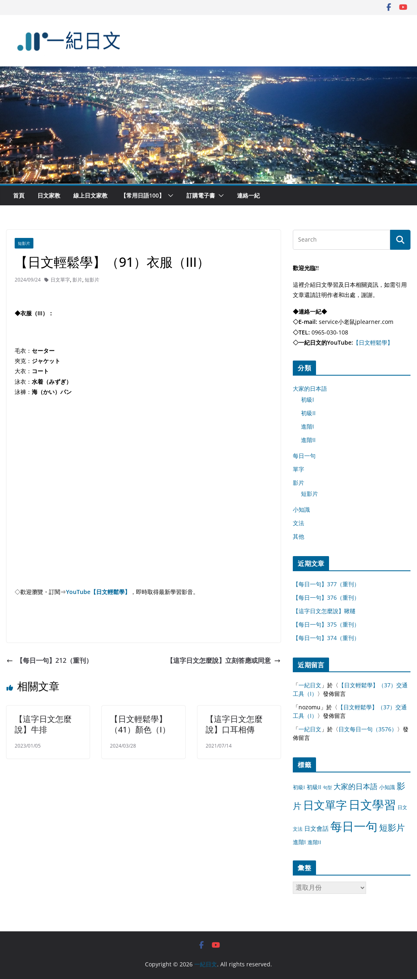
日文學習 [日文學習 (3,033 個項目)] (372, 804)
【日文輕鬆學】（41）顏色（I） (140, 724)
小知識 (301, 509)
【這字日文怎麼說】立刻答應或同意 (224, 660)
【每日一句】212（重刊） (49, 660)
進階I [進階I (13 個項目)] (299, 842)
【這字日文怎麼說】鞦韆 (324, 611)
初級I (307, 399)
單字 (298, 469)
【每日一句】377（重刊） (326, 584)
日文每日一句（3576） (367, 729)
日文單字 (60, 279)
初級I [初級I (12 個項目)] (299, 787)
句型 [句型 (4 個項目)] (327, 787)
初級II (308, 413)
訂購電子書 (201, 195)
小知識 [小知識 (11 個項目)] (387, 787)
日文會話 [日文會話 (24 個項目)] (316, 828)
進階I (307, 426)
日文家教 (48, 195)
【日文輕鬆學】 (373, 342)
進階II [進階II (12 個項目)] (314, 842)
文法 (298, 523)
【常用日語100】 (143, 195)
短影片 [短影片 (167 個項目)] (392, 827)
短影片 (24, 243)
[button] (169, 195)
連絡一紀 (248, 195)
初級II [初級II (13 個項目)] (314, 787)
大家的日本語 (310, 388)
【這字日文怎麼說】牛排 (43, 724)
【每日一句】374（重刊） (326, 638)
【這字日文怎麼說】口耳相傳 (234, 724)
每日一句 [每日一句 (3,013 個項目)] (353, 826)
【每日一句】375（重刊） (326, 624)
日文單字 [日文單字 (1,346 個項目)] (325, 804)
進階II (308, 440)
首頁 (18, 195)
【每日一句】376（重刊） (326, 597)
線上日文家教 (90, 195)
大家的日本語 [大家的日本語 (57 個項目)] (355, 786)
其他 (298, 536)
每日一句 (304, 456)
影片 (77, 279)
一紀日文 (309, 685)
